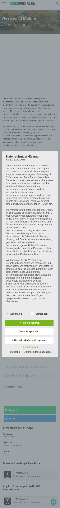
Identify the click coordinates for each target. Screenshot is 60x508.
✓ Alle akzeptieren (29, 323)
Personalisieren (30, 347)
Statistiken (39, 313)
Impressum (14, 352)
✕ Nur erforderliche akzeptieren (29, 340)
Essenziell (14, 313)
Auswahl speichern (29, 331)
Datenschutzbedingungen (37, 352)
